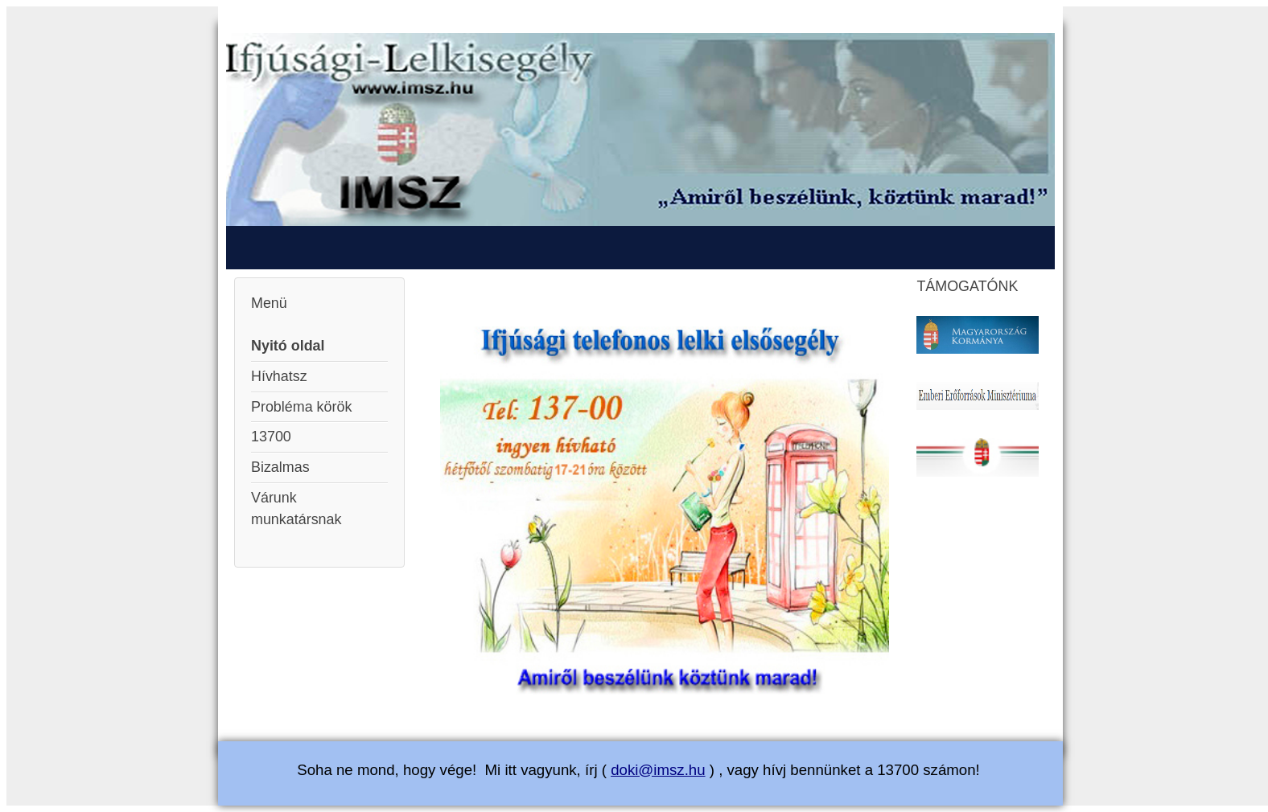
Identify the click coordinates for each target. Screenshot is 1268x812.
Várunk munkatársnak (296, 508)
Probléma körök (301, 407)
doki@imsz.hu (658, 769)
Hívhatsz (279, 376)
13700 (271, 437)
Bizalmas (280, 467)
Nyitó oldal (288, 346)
